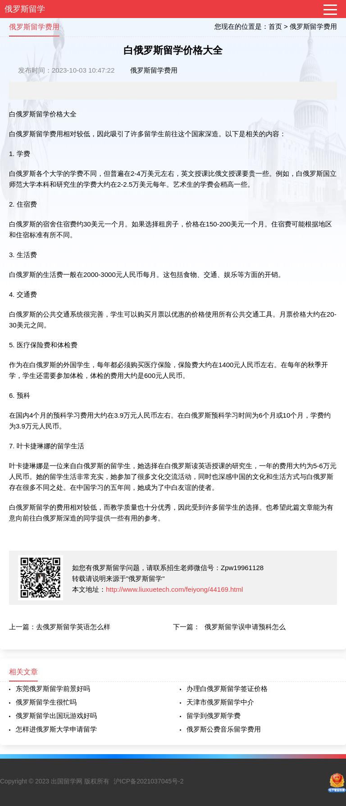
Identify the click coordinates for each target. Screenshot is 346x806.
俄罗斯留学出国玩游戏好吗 (56, 715)
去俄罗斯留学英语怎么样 (73, 627)
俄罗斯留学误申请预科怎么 (245, 627)
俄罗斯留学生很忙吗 (46, 702)
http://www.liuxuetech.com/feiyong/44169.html (174, 589)
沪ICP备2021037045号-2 (149, 781)
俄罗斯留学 (25, 9)
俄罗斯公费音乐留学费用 (224, 729)
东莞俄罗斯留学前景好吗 (53, 688)
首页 (275, 26)
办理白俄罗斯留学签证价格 (227, 688)
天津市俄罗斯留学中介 (220, 702)
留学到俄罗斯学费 (214, 715)
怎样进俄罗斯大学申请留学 (56, 729)
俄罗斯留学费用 (313, 26)
